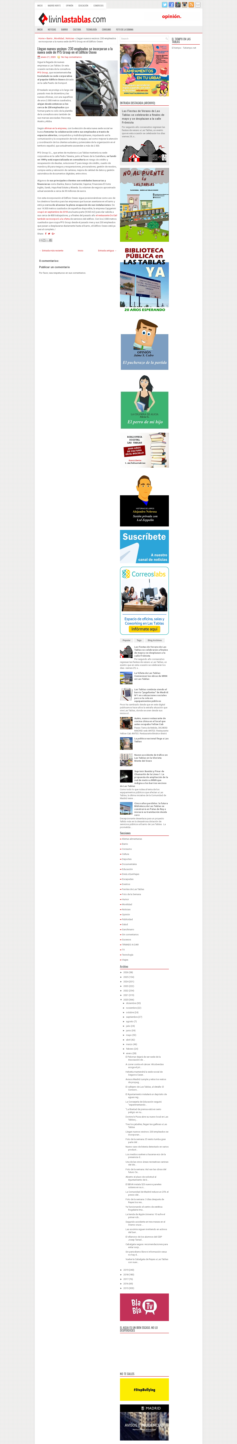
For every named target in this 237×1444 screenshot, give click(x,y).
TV (123, 949)
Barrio (64, 29)
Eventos (126, 884)
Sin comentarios (130, 934)
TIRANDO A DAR (130, 944)
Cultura (77, 29)
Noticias (52, 29)
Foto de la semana (124, 29)
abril (128, 1039)
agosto (129, 1021)
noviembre (131, 1008)
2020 (125, 999)
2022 (125, 990)
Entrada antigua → (107, 250)
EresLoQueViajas (130, 874)
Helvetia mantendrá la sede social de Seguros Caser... (144, 1073)
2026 (125, 972)
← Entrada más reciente (51, 250)
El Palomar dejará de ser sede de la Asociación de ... (143, 1058)
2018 (125, 1274)
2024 (125, 981)
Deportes (127, 859)
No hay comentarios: (71, 57)
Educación (83, 5)
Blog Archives (155, 640)
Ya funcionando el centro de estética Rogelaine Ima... (144, 1208)
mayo (129, 1035)
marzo (129, 1044)
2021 (125, 995)
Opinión (69, 5)
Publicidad (127, 919)
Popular (127, 640)
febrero (130, 1049)
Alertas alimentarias (132, 839)
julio (128, 1026)
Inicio (40, 5)
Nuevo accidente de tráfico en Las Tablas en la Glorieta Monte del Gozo (151, 758)
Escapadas (127, 879)
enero (129, 1053)
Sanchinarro (128, 929)
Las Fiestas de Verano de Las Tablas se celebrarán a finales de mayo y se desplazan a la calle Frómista (151, 651)
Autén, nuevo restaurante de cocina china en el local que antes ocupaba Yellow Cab (150, 721)
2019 (125, 1270)
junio (128, 1030)
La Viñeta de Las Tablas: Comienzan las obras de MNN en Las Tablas (150, 676)
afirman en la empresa (55, 128)
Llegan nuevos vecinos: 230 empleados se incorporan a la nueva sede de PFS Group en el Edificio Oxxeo (75, 50)
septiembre (132, 1017)
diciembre (131, 1003)
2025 (125, 977)
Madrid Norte (54, 5)
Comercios (98, 5)
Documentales (129, 864)
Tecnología (91, 29)
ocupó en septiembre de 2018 (52, 212)
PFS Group (42, 72)
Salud (125, 924)
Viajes (125, 959)
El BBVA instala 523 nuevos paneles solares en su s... (143, 1186)
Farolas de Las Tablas (133, 889)
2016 (125, 1283)
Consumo (106, 29)
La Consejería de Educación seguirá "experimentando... (144, 1103)
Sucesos (126, 939)
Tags (139, 640)
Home (41, 38)
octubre (130, 1012)
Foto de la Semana (131, 894)
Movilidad (59, 38)
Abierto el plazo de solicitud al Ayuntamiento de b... (141, 1178)
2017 (125, 1279)
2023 (125, 986)
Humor (125, 899)
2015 (125, 1288)
